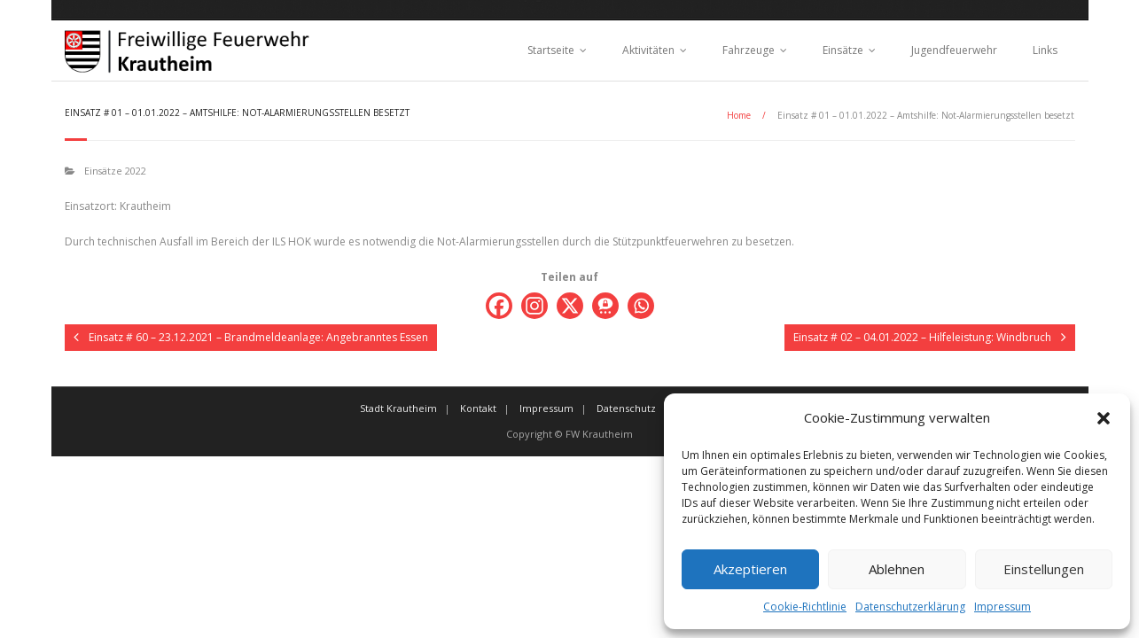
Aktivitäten (648, 50)
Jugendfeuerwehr (954, 50)
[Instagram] (534, 306)
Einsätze (843, 50)
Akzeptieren (750, 569)
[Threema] (605, 306)
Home (739, 115)
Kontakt (478, 408)
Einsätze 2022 (115, 170)
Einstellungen (1043, 569)
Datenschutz (626, 408)
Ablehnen (896, 569)
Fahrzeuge (748, 50)
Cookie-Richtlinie (804, 606)
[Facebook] (499, 306)
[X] (570, 306)
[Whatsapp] (641, 306)
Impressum (1002, 606)
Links (1045, 50)
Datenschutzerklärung (910, 606)
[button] (1103, 418)
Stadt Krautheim (398, 408)
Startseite (550, 50)
